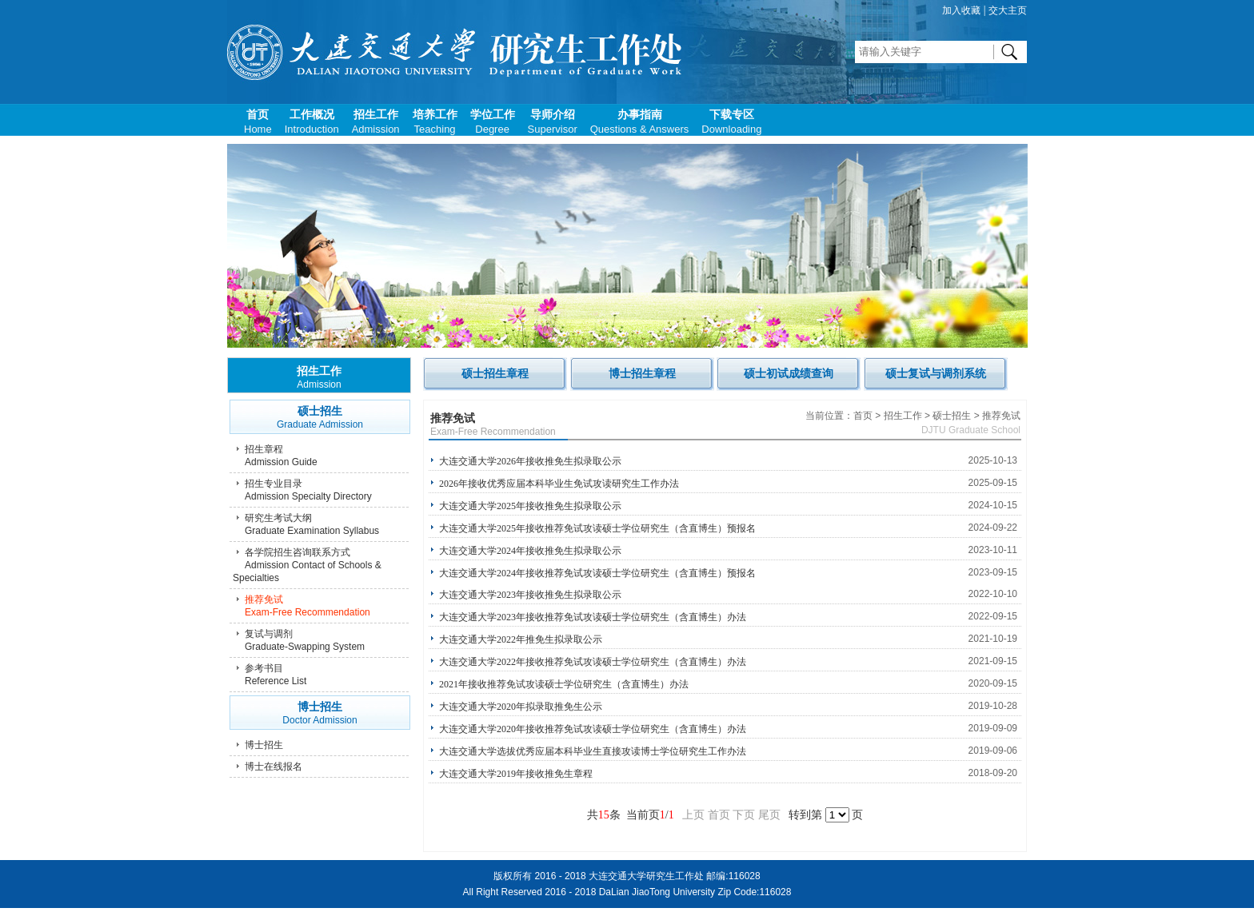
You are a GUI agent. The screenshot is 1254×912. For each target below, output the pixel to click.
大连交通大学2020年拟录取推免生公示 (520, 706)
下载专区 (731, 122)
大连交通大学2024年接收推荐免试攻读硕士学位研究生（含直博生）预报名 (597, 573)
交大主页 (1007, 10)
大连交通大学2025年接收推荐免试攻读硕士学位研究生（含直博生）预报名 (597, 528)
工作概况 (312, 122)
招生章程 (321, 456)
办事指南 (639, 122)
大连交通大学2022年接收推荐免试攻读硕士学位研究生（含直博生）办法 (592, 661)
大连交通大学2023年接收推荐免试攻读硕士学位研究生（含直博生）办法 (592, 617)
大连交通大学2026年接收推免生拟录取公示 (530, 461)
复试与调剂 (321, 640)
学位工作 (492, 122)
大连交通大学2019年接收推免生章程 (516, 773)
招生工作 (376, 122)
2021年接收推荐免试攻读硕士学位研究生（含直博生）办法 (564, 684)
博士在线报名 (273, 766)
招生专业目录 (321, 490)
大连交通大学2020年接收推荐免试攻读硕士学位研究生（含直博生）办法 (592, 729)
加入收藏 (961, 10)
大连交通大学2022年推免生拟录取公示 (520, 639)
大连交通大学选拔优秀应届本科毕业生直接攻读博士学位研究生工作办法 (592, 751)
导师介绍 (552, 122)
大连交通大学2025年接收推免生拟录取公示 (530, 506)
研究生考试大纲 (321, 524)
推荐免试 (321, 606)
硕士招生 (319, 417)
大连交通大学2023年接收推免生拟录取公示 (530, 594)
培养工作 (435, 122)
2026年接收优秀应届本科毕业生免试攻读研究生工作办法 (559, 483)
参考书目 (321, 675)
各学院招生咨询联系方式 (321, 565)
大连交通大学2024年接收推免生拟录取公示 (530, 550)
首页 (258, 122)
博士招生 (319, 713)
